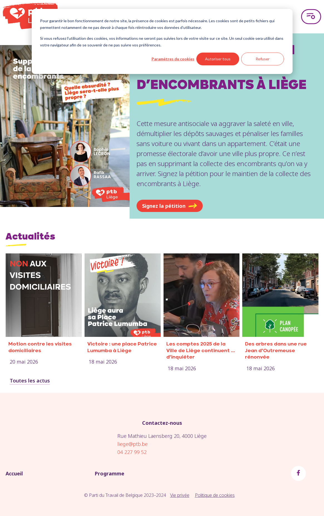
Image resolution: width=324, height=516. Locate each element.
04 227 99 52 (132, 452)
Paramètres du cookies (173, 58)
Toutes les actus (30, 380)
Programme (109, 473)
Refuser (262, 58)
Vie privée (179, 495)
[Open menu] (311, 17)
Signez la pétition (169, 205)
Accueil (14, 473)
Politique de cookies (215, 495)
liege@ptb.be (132, 444)
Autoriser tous (218, 58)
